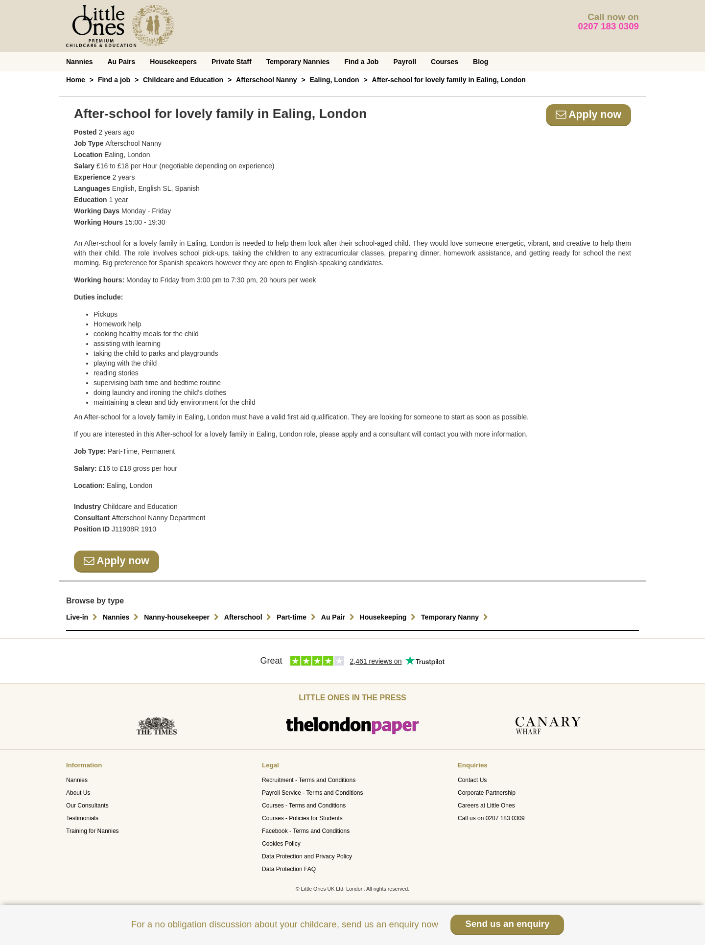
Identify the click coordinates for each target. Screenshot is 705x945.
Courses (444, 62)
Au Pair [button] (339, 617)
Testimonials (82, 818)
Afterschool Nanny (266, 80)
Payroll (404, 62)
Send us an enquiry (507, 924)
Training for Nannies (92, 831)
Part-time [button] (297, 617)
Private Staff (232, 62)
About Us (78, 792)
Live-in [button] (83, 617)
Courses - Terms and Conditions (304, 805)
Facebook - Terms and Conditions (306, 831)
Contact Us (472, 780)
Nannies (79, 62)
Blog (480, 62)
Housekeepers (173, 62)
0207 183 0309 (608, 26)
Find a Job (361, 62)
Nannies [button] (122, 617)
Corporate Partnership (487, 792)
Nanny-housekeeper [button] (182, 617)
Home (75, 80)
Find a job (114, 80)
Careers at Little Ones (486, 805)
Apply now (588, 114)
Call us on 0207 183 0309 (491, 818)
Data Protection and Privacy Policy (307, 856)
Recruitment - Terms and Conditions (308, 780)
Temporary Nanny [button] (456, 617)
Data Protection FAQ (289, 869)
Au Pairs (121, 62)
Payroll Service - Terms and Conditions (312, 792)
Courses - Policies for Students (302, 818)
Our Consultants (87, 805)
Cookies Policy (281, 843)
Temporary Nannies (298, 62)
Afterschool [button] (249, 617)
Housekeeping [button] (389, 617)
